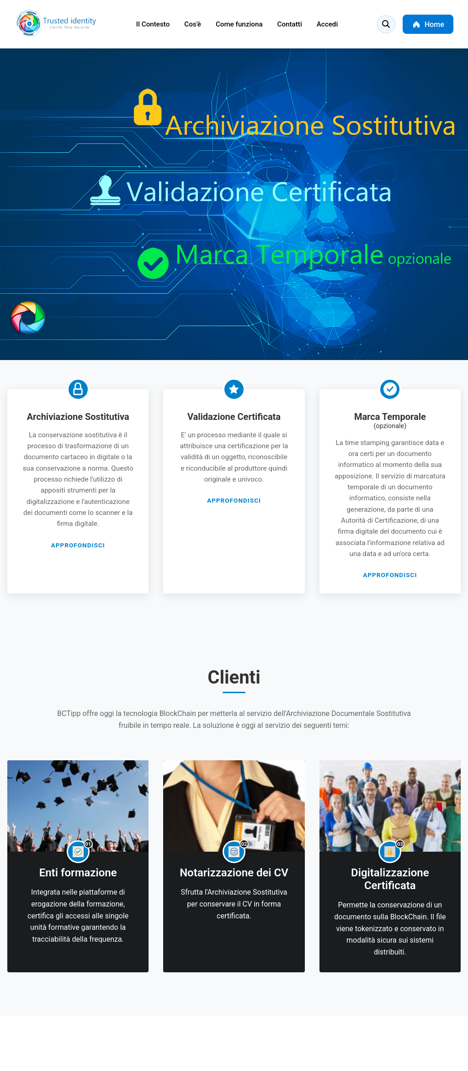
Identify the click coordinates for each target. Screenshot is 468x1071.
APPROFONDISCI (78, 545)
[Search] (386, 24)
